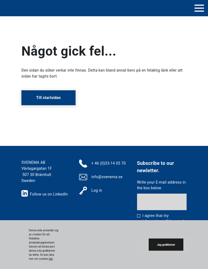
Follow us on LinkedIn (44, 194)
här (51, 258)
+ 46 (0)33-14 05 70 (108, 163)
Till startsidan (48, 97)
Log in (96, 190)
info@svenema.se (106, 177)
